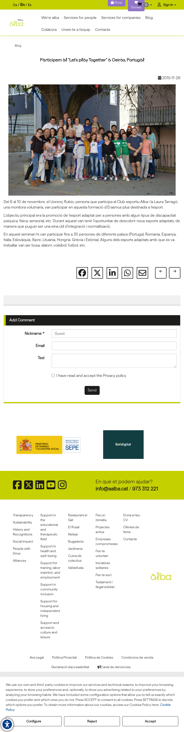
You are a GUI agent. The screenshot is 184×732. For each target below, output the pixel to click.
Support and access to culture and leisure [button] (49, 630)
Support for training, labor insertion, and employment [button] (50, 570)
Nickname (34, 333)
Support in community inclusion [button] (49, 589)
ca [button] (15, 5)
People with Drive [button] (21, 551)
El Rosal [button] (73, 527)
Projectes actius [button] (102, 529)
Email (40, 346)
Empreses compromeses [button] (106, 541)
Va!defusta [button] (75, 568)
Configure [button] (33, 721)
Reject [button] (92, 721)
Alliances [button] (19, 560)
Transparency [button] (23, 515)
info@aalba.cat (112, 488)
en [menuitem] (22, 5)
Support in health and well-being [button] (48, 551)
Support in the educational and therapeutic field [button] (49, 527)
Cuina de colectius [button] (74, 558)
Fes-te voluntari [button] (102, 553)
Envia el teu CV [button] (131, 517)
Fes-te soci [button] (104, 575)
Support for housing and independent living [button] (50, 608)
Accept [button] (150, 721)
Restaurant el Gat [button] (77, 517)
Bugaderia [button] (75, 541)
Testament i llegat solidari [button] (105, 584)
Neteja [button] (73, 534)
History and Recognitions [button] (22, 532)
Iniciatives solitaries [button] (103, 565)
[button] (144, 5)
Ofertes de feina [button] (131, 529)
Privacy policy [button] (114, 376)
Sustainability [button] (22, 522)
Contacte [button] (130, 539)
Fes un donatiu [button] (101, 517)
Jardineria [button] (75, 548)
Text (41, 358)
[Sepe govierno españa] (54, 444)
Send (92, 390)
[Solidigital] (130, 444)
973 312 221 (145, 488)
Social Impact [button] (23, 541)
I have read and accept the (89, 376)
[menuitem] (22, 5)
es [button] (29, 5)
